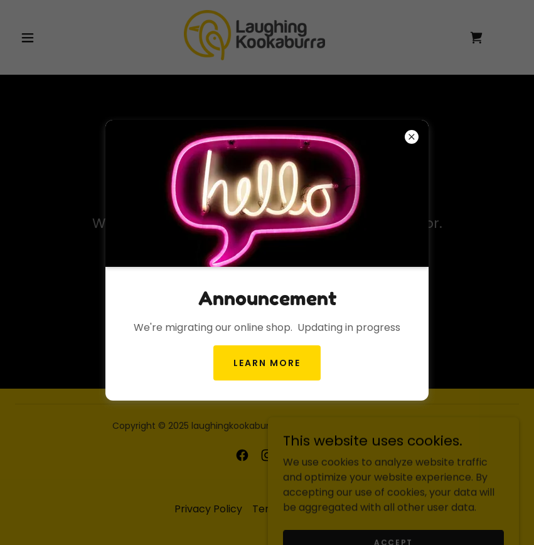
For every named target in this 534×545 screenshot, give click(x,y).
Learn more (267, 363)
